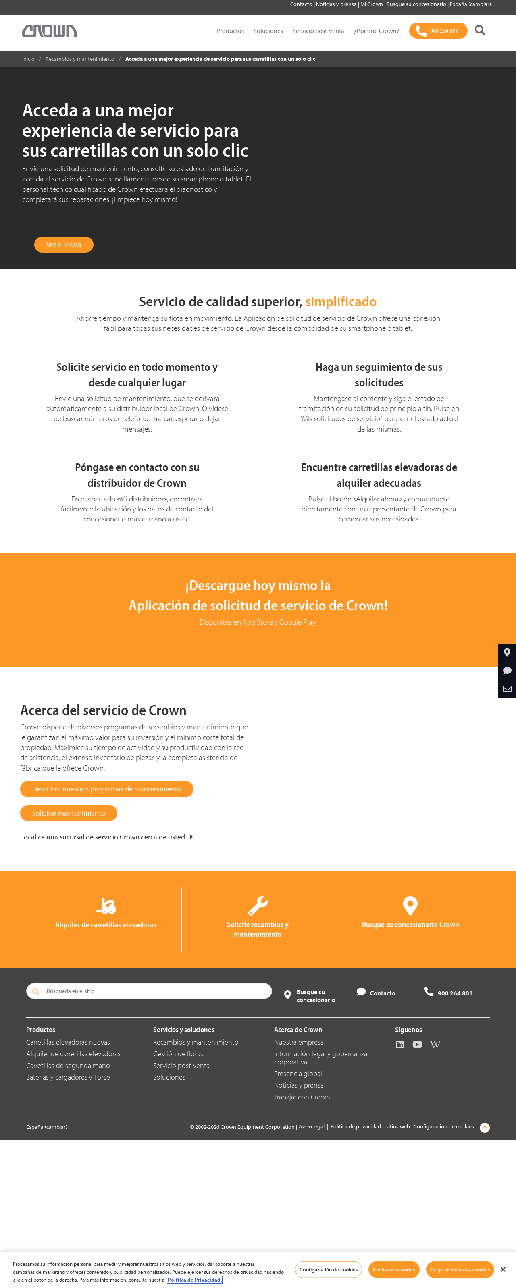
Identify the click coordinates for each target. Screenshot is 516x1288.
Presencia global (298, 1221)
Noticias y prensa (337, 4)
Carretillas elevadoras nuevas (68, 1190)
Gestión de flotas (178, 1201)
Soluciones (268, 31)
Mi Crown (372, 4)
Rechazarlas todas (394, 1269)
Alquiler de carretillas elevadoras (73, 1201)
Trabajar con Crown (302, 1244)
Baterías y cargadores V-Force (68, 1225)
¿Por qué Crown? (376, 31)
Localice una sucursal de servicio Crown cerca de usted (102, 984)
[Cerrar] (503, 1269)
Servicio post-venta (318, 31)
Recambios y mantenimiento (196, 1190)
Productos (230, 31)
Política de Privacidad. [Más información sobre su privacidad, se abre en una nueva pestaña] (195, 1279)
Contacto (302, 4)
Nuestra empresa (299, 1190)
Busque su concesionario (417, 4)
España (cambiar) (470, 4)
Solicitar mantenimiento (68, 960)
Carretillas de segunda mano (68, 1213)
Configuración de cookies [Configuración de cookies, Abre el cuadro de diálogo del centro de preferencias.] (329, 1269)
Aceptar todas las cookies (460, 1269)
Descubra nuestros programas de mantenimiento (106, 936)
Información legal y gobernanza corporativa (320, 1205)
